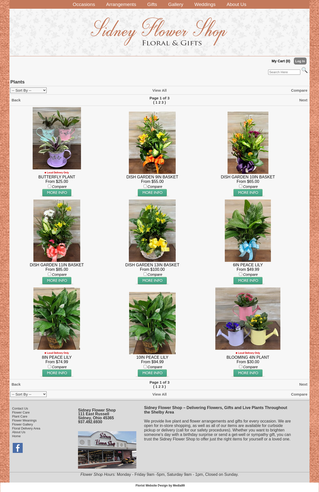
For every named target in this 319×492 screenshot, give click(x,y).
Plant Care (19, 416)
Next (303, 100)
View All (159, 90)
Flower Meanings (24, 420)
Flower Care (21, 412)
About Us (18, 432)
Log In (300, 61)
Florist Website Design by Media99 (160, 485)
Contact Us (20, 408)
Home (16, 436)
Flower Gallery (22, 424)
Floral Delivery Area (26, 428)
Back (15, 100)
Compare (299, 90)
